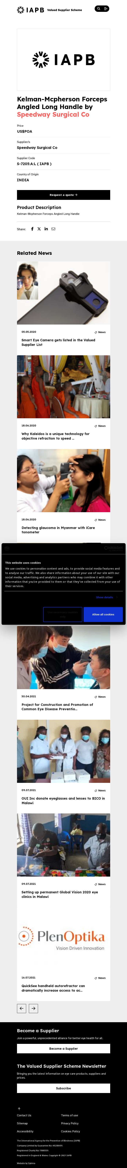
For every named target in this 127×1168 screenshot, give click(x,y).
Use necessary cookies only (63, 614)
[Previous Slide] (21, 1008)
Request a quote (63, 195)
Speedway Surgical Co (53, 114)
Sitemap (22, 1123)
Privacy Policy (69, 1123)
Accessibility (25, 1131)
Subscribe (63, 1088)
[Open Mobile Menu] (105, 8)
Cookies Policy (70, 1131)
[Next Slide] (33, 1008)
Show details (104, 597)
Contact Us (24, 1115)
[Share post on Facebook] (34, 229)
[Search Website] (98, 8)
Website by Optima (26, 1163)
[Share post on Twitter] (41, 229)
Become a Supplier (63, 1048)
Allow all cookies (103, 614)
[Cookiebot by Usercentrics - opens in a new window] (107, 548)
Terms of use (69, 1115)
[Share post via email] (55, 229)
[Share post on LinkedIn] (48, 229)
